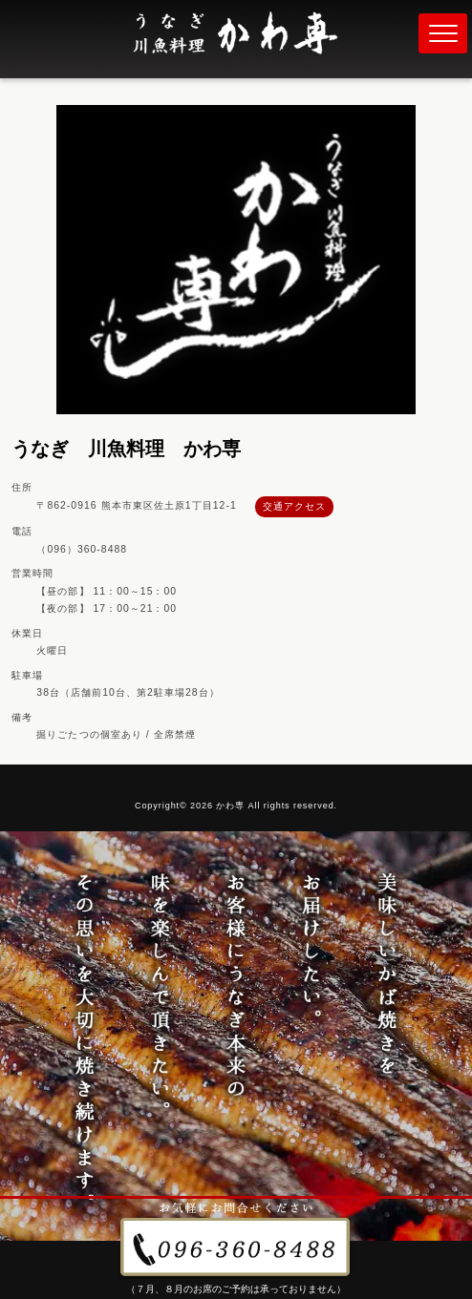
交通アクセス (294, 506)
